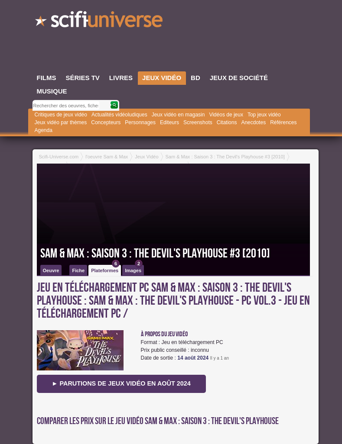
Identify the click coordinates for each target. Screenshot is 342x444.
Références (283, 122)
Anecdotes (253, 122)
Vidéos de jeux (226, 115)
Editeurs (169, 122)
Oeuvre (51, 270)
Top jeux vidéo (264, 115)
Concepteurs (106, 122)
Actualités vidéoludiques (119, 115)
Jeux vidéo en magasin (178, 115)
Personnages (140, 122)
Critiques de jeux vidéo (61, 115)
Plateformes (105, 269)
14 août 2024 (192, 358)
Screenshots (197, 122)
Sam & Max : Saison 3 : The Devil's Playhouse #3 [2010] (155, 253)
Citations (227, 122)
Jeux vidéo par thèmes (61, 122)
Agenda (43, 130)
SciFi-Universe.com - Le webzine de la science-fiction (100, 21)
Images (134, 269)
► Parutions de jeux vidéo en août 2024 (121, 383)
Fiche (78, 270)
